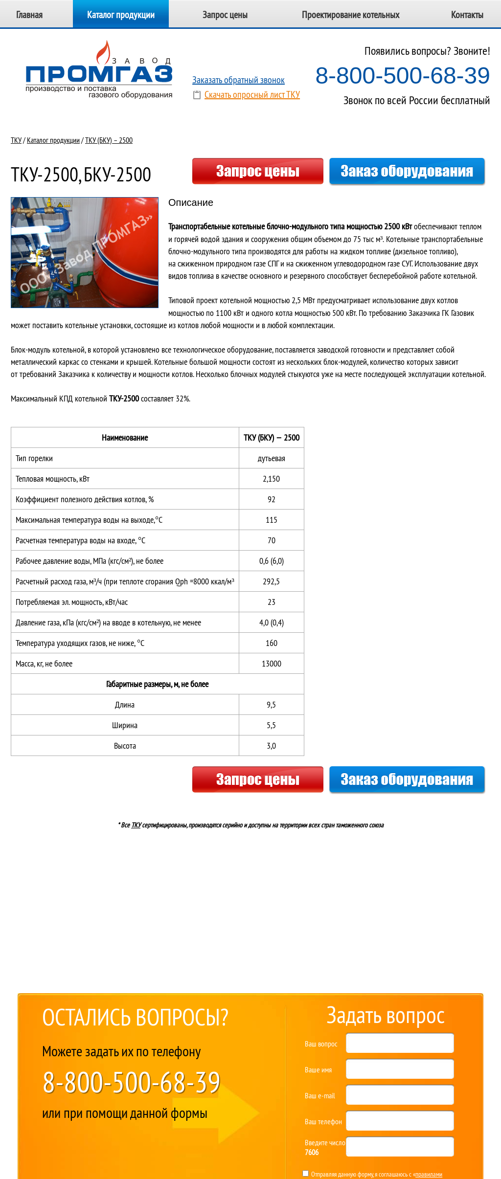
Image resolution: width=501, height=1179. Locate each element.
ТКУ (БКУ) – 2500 (109, 140)
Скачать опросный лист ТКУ (252, 94)
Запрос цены (225, 14)
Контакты (467, 14)
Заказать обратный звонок (238, 79)
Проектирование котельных (350, 14)
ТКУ (16, 140)
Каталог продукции (121, 14)
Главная (29, 14)
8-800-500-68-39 (402, 76)
